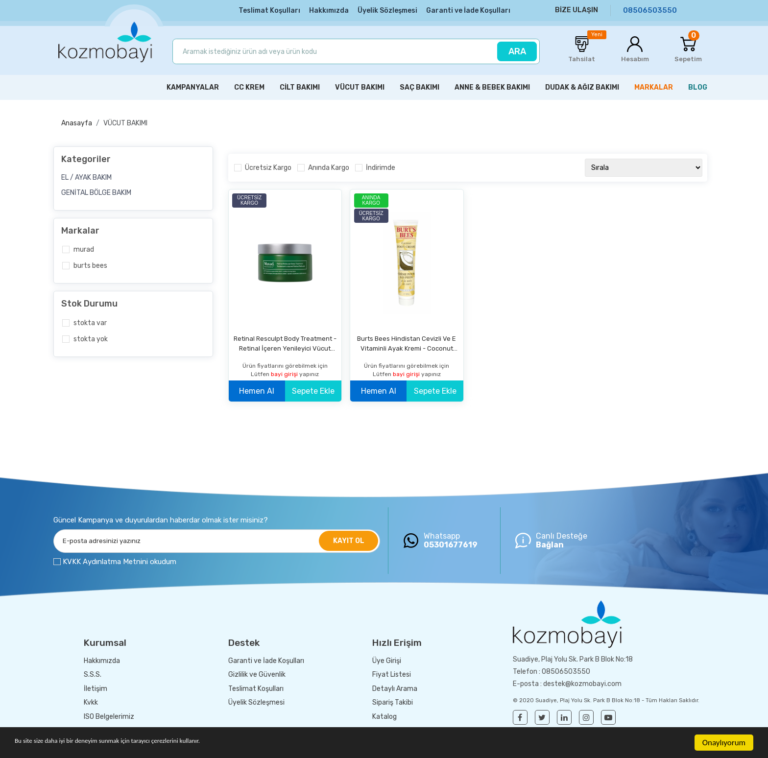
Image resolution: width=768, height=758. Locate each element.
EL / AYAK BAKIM (86, 176)
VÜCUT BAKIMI (125, 122)
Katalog (384, 715)
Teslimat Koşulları (269, 10)
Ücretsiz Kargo (268, 167)
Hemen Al (256, 390)
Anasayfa (76, 122)
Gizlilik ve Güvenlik (257, 674)
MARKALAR (653, 87)
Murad (83, 249)
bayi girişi (285, 373)
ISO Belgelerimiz (109, 715)
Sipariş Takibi (392, 702)
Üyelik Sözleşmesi (387, 10)
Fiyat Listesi (391, 674)
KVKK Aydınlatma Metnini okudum (119, 561)
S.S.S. (92, 674)
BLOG (697, 87)
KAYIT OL (348, 540)
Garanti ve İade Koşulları (468, 10)
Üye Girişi (386, 660)
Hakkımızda (329, 10)
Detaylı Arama (394, 688)
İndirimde (380, 167)
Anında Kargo (328, 167)
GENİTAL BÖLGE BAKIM (96, 192)
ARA (517, 51)
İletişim (95, 688)
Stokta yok (90, 338)
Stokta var (90, 322)
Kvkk (91, 702)
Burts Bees (90, 265)
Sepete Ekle (313, 390)
